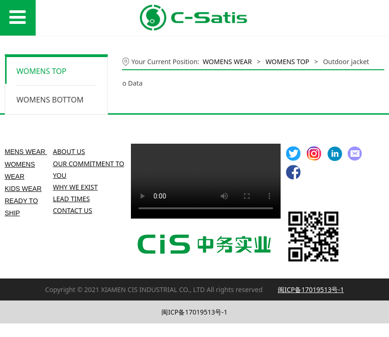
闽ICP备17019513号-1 (194, 312)
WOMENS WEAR (227, 61)
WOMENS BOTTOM (50, 100)
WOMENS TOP (41, 71)
